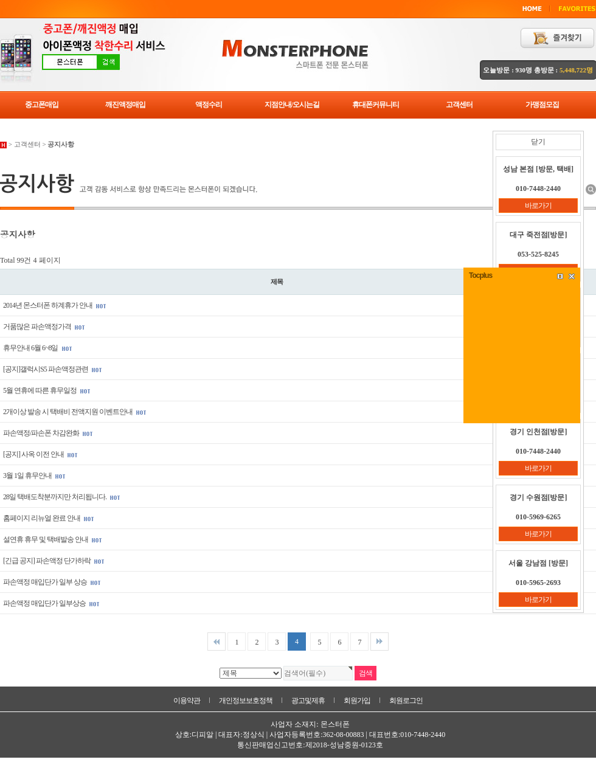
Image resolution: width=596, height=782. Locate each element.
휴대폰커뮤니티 (375, 104)
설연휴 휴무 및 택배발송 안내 (52, 539)
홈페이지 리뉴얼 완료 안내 (48, 518)
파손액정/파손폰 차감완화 (48, 433)
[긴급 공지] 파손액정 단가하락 (54, 560)
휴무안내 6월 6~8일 (37, 348)
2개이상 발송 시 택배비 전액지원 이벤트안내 (75, 411)
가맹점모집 (542, 104)
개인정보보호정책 (245, 700)
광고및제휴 (308, 700)
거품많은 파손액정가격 (44, 326)
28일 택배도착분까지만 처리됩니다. (61, 497)
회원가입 (357, 700)
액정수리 (208, 104)
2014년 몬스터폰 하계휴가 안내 (54, 305)
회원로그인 (406, 700)
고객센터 (459, 104)
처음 (216, 641)
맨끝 (379, 641)
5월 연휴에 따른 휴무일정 (47, 390)
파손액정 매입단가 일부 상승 (52, 582)
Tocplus (480, 275)
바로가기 (538, 205)
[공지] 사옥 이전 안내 (40, 454)
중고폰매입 (41, 104)
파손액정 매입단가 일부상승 (51, 603)
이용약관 (186, 700)
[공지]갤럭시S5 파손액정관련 (52, 369)
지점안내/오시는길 (292, 104)
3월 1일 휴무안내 (34, 475)
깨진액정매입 (125, 104)
